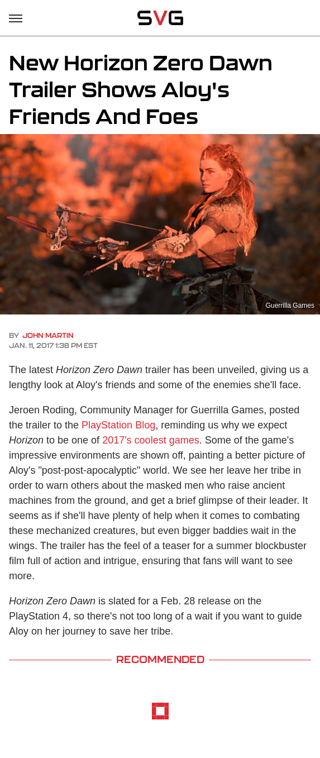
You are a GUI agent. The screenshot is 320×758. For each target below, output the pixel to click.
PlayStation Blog (118, 425)
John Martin (48, 335)
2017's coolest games (150, 440)
